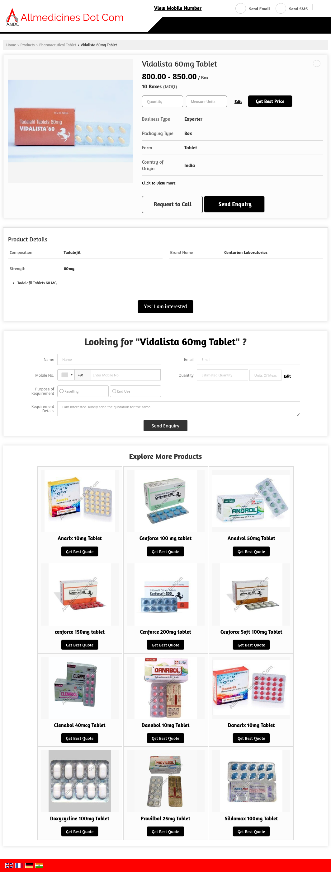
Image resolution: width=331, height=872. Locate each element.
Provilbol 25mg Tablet (165, 818)
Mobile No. (44, 375)
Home (11, 45)
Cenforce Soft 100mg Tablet (251, 632)
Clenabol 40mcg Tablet (79, 725)
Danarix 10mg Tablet (251, 725)
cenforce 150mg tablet (80, 632)
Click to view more (159, 182)
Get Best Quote (79, 551)
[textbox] (206, 101)
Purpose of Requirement (42, 391)
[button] (178, 8)
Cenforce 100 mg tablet (165, 538)
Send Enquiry (235, 204)
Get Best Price (270, 101)
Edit (238, 101)
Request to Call (173, 204)
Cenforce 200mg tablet (165, 632)
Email (189, 359)
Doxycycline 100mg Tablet (80, 818)
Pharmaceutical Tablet (57, 45)
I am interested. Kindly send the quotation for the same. (178, 408)
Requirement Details (42, 408)
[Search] (320, 8)
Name (49, 359)
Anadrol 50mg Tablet (251, 538)
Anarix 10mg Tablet (80, 538)
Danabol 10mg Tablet (165, 725)
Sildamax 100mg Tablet (251, 818)
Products (27, 45)
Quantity (185, 375)
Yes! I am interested (165, 306)
